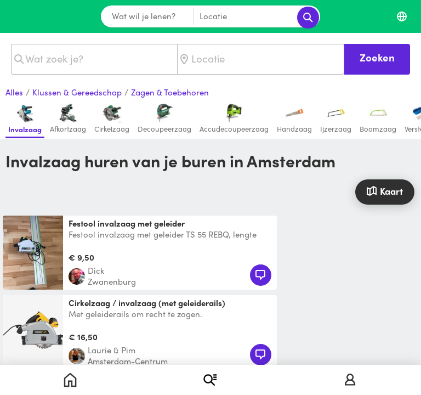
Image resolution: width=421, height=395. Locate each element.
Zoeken (377, 57)
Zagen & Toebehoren (170, 92)
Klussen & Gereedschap (77, 92)
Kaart (384, 191)
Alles (14, 92)
